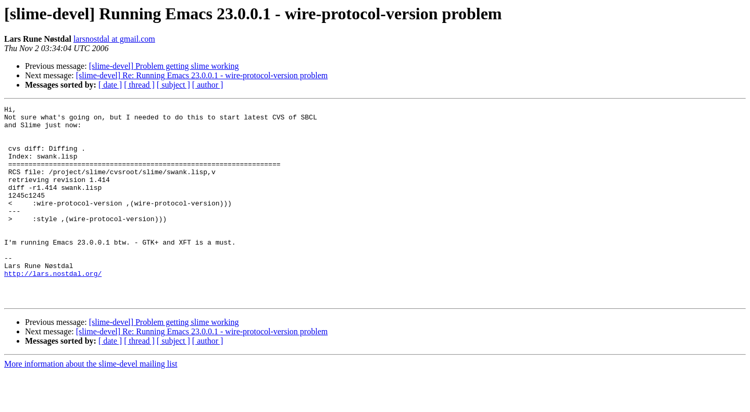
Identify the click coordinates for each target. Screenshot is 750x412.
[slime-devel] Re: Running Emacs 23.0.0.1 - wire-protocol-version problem (202, 75)
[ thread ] (139, 84)
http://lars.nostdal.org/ (53, 307)
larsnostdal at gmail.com (114, 38)
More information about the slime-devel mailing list (90, 402)
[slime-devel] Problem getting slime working (164, 66)
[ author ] (207, 84)
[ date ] (110, 84)
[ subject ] (173, 84)
